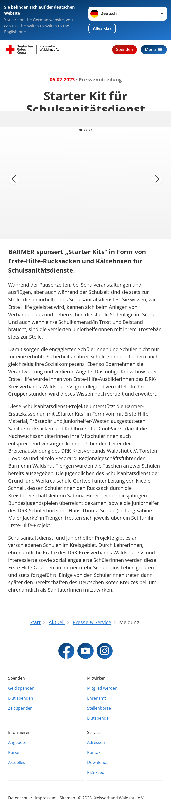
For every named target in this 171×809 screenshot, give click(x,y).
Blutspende (98, 718)
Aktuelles (16, 762)
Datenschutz (20, 798)
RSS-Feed (95, 772)
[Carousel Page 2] (85, 130)
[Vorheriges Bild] (13, 179)
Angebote (17, 742)
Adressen (96, 742)
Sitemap (67, 798)
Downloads (97, 762)
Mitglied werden (102, 688)
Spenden (124, 49)
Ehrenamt (96, 698)
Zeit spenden (20, 708)
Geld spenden (21, 688)
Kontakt (94, 752)
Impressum (46, 798)
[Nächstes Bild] (157, 179)
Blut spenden (20, 698)
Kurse (13, 752)
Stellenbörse (99, 708)
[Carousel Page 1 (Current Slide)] (80, 130)
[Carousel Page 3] (90, 130)
